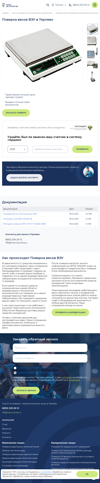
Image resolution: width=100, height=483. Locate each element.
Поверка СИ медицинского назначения (70, 447)
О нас (4, 424)
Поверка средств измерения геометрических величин (73, 463)
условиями (46, 472)
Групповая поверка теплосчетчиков (19, 462)
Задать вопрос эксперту (24, 177)
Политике (74, 380)
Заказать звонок (26, 390)
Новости (6, 433)
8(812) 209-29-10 (79, 5)
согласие (67, 377)
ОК (87, 474)
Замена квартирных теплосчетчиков (20, 458)
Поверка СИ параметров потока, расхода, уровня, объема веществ (71, 451)
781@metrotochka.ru (16, 242)
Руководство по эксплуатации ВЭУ (20, 214)
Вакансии (6, 429)
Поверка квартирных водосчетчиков (20, 454)
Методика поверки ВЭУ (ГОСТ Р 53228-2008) (24, 224)
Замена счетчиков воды (13, 450)
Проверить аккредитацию (70, 312)
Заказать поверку (16, 113)
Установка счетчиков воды (15, 465)
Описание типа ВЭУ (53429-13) (17, 219)
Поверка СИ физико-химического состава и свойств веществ (72, 457)
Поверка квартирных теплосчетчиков (20, 447)
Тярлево (57, 5)
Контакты (6, 437)
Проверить (82, 149)
